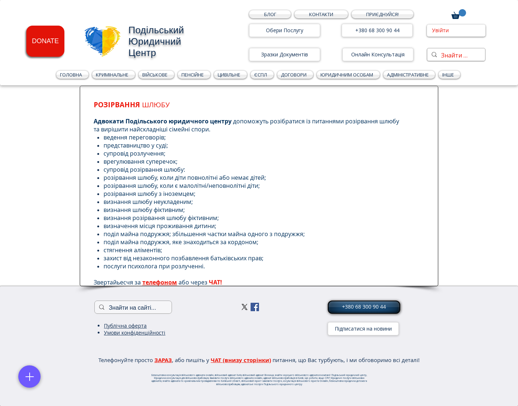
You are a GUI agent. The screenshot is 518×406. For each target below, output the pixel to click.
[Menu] (29, 376)
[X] (244, 307)
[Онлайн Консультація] (377, 54)
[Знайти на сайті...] (455, 55)
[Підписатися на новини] (363, 328)
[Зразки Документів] (284, 54)
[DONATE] (45, 41)
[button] (381, 14)
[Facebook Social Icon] (255, 307)
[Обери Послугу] (284, 30)
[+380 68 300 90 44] (377, 30)
